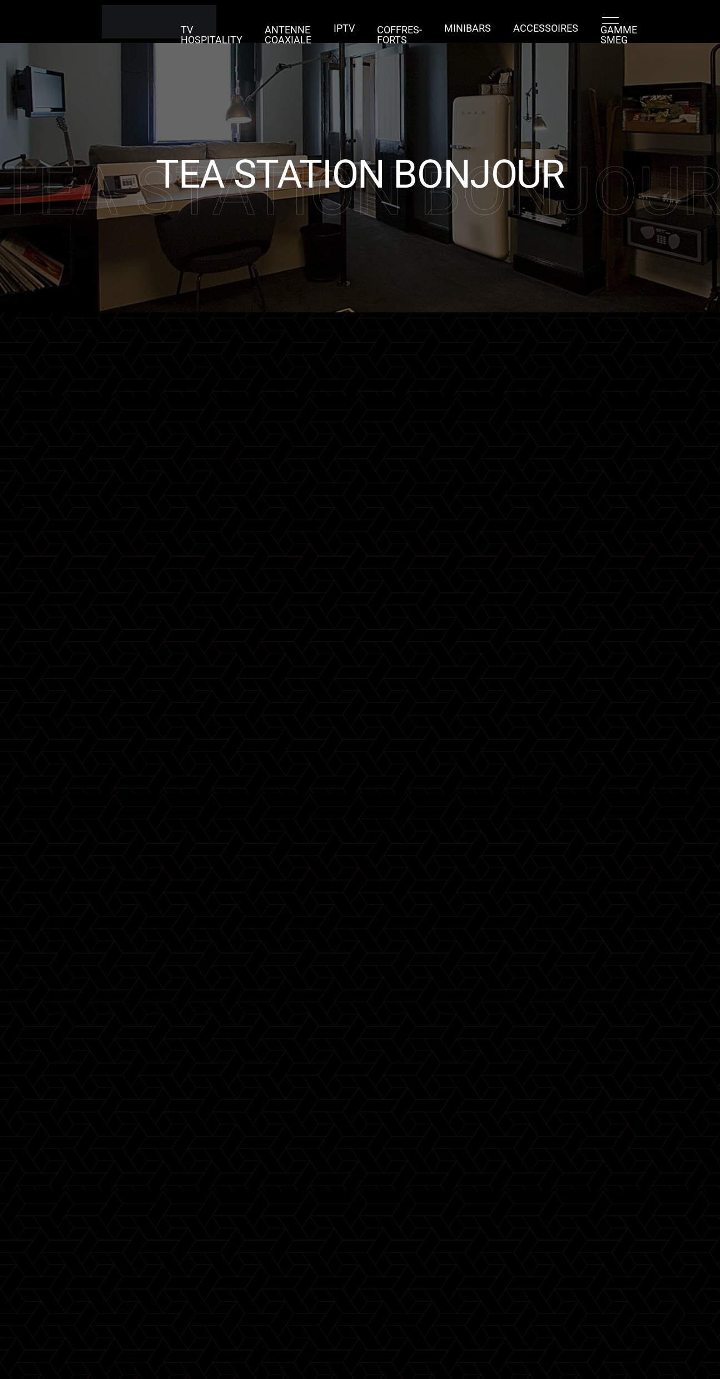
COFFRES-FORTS (402, 30)
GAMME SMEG (587, 30)
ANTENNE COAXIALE (304, 30)
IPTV (353, 31)
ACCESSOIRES (525, 31)
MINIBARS (460, 31)
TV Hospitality (240, 30)
